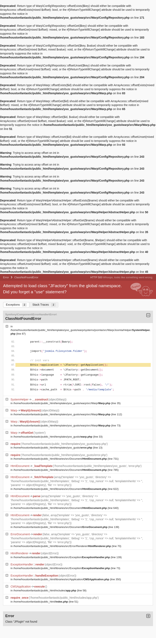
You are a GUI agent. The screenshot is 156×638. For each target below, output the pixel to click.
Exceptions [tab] (16, 304)
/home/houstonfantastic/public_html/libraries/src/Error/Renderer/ (62, 546)
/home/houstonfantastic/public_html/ (41, 601)
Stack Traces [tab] (44, 304)
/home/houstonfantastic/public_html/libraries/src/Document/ (60, 458)
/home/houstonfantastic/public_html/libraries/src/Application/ (61, 579)
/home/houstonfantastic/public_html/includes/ (45, 590)
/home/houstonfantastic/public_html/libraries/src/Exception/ (62, 557)
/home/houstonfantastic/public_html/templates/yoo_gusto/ (53, 436)
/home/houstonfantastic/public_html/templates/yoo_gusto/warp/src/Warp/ (62, 403)
